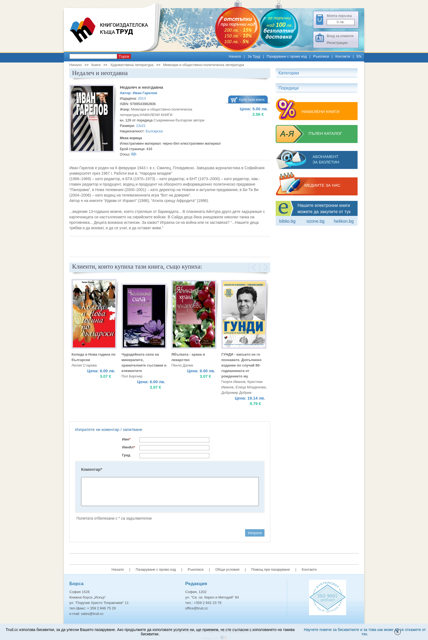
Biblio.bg (287, 221)
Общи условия (227, 569)
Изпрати (255, 533)
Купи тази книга (252, 99)
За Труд (254, 56)
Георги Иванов (233, 382)
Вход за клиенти (340, 36)
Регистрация (337, 43)
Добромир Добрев (236, 393)
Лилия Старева (84, 365)
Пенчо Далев (182, 365)
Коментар (91, 469)
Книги (95, 65)
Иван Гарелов (145, 93)
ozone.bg (316, 221)
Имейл (128, 447)
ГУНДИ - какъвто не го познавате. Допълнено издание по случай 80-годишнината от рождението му (241, 365)
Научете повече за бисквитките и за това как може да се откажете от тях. (365, 631)
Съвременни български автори (178, 120)
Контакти (342, 56)
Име (126, 439)
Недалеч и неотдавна (141, 87)
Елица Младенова (251, 387)
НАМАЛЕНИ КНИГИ (156, 115)
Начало (235, 56)
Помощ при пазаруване (270, 569)
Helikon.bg (344, 221)
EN (358, 56)
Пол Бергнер (131, 376)
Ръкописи (321, 56)
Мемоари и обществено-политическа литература (203, 65)
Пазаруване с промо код (287, 56)
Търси (124, 56)
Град (126, 455)
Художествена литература (132, 65)
